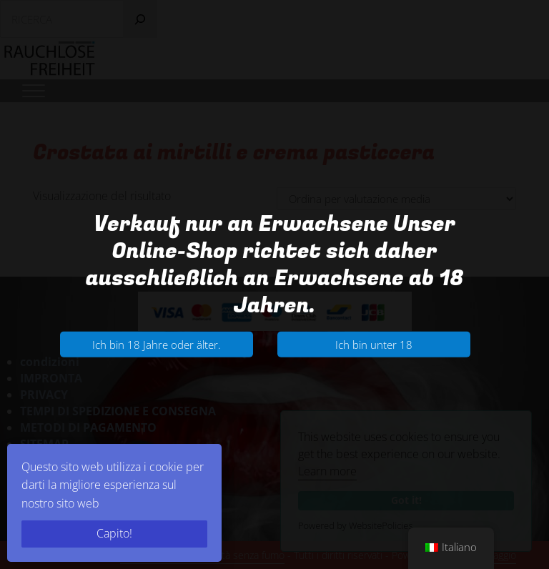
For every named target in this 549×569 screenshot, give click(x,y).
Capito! (114, 533)
